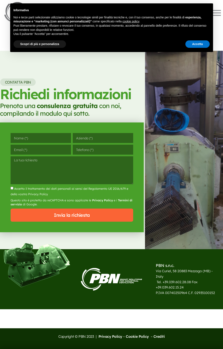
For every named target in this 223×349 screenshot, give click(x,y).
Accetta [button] (197, 44)
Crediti (159, 336)
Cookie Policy (138, 336)
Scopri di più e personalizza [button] (39, 44)
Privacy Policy (102, 200)
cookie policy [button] (130, 21)
